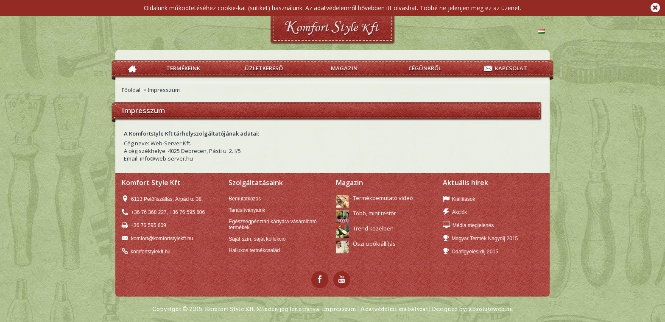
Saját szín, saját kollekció (257, 239)
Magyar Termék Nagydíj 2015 (480, 238)
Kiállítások (459, 199)
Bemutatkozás (245, 199)
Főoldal (131, 90)
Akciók (455, 212)
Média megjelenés (468, 225)
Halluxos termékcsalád (254, 250)
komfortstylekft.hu (146, 251)
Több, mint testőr (374, 213)
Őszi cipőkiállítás (374, 244)
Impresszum (164, 90)
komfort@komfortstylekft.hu (157, 238)
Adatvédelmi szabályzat (394, 309)
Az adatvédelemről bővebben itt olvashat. (361, 8)
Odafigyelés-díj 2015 (470, 251)
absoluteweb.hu (491, 309)
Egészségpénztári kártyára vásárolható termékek (272, 224)
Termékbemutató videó (383, 198)
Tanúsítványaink (247, 210)
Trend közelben (373, 228)
